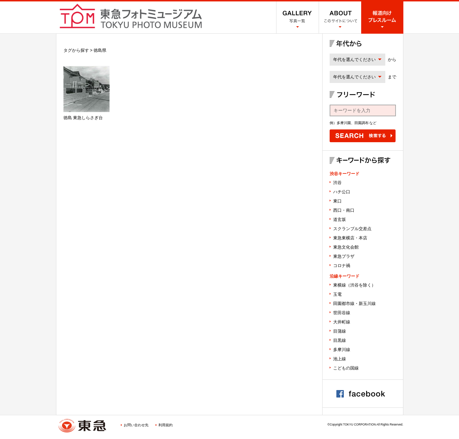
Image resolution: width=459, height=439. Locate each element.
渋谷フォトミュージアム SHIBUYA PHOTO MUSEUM (131, 16)
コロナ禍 (341, 265)
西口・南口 (343, 210)
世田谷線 (341, 312)
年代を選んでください (354, 59)
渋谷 (337, 182)
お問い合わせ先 (136, 425)
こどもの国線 (346, 368)
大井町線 (341, 321)
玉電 (337, 294)
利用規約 (165, 425)
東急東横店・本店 (350, 237)
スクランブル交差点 (352, 228)
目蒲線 (339, 331)
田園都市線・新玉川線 (354, 303)
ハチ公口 (341, 191)
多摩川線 (341, 349)
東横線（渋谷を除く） (354, 285)
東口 (337, 201)
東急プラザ (343, 256)
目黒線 (339, 340)
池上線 (339, 358)
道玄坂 (339, 219)
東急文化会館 (346, 247)
